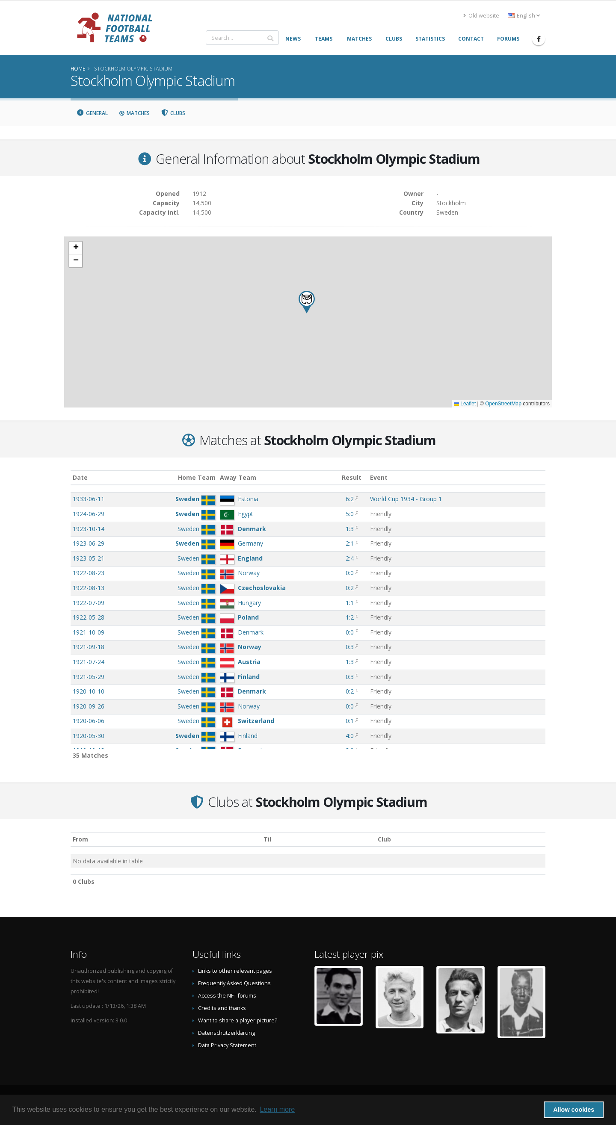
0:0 (350, 573)
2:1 (350, 543)
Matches (134, 113)
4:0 (350, 736)
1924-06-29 (88, 514)
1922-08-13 (88, 588)
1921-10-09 (88, 632)
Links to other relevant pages (235, 970)
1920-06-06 (88, 721)
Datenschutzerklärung (226, 1032)
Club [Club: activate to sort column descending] (384, 839)
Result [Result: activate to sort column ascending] (351, 477)
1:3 (350, 529)
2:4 (350, 558)
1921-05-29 (88, 677)
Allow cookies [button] (573, 1109)
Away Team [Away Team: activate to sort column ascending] (238, 477)
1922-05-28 (88, 617)
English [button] (524, 15)
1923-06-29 (88, 543)
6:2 (350, 499)
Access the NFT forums (227, 995)
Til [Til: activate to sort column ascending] (267, 839)
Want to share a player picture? (237, 1020)
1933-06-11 (88, 499)
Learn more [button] (277, 1109)
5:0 (350, 514)
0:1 (350, 721)
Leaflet (465, 404)
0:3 (350, 647)
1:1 (350, 603)
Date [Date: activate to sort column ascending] (80, 477)
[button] (307, 302)
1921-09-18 (88, 647)
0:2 (350, 588)
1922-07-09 (88, 603)
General (92, 113)
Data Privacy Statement (227, 1045)
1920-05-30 (88, 736)
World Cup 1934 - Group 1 (406, 499)
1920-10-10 (88, 691)
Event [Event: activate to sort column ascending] (379, 477)
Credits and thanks (222, 1008)
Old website (481, 15)
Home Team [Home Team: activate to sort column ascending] (197, 477)
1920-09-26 (88, 706)
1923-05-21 (88, 558)
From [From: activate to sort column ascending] (80, 839)
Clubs (173, 113)
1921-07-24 (88, 662)
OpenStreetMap (503, 404)
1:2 (350, 617)
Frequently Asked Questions (234, 983)
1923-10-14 (88, 529)
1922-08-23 (88, 573)
